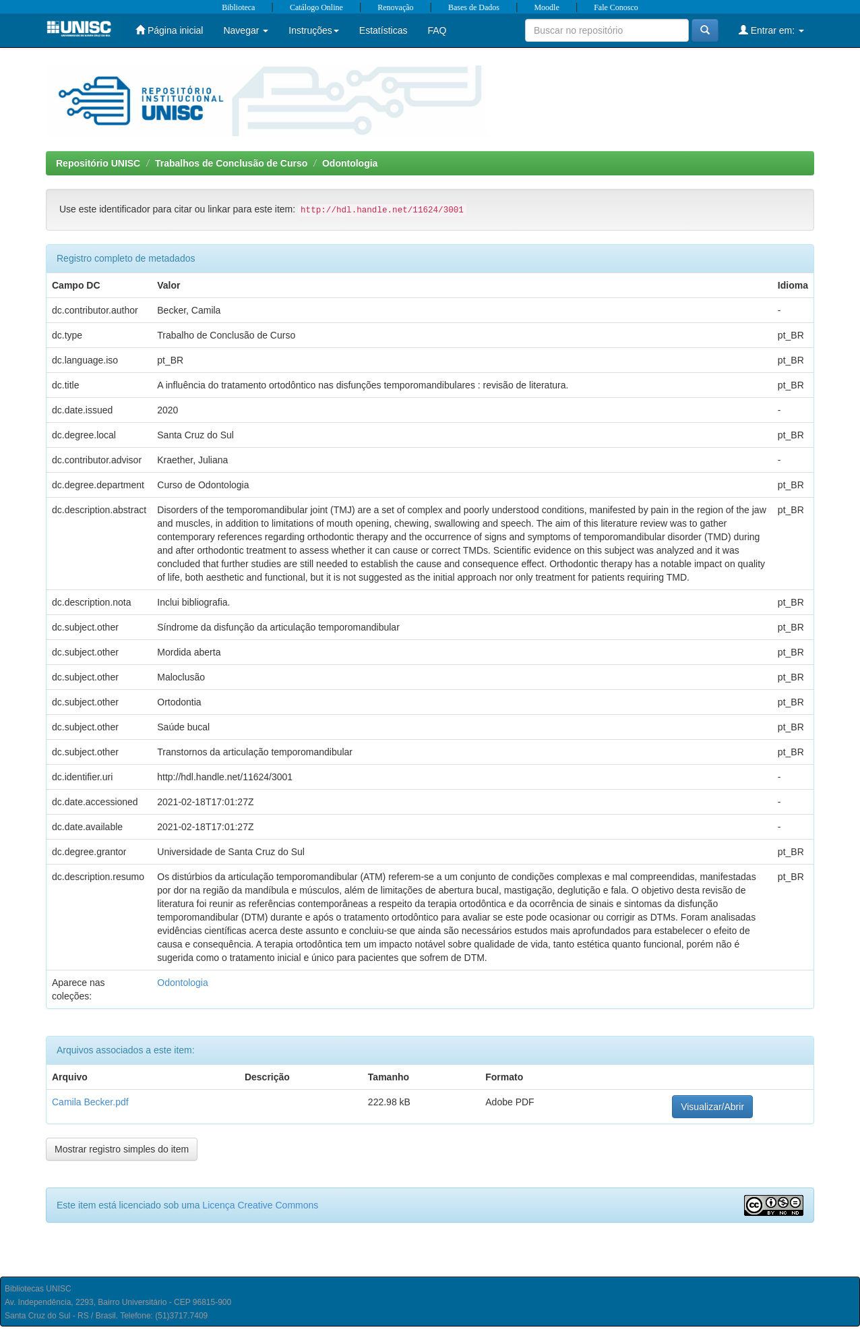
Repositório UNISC (98, 163)
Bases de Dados (473, 7)
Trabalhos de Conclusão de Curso (231, 163)
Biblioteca (238, 7)
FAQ (436, 30)
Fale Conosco (616, 7)
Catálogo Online (316, 7)
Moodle (546, 7)
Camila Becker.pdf (90, 1102)
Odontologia (349, 163)
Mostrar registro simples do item (122, 1149)
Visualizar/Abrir (712, 1106)
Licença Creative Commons (260, 1205)
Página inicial (169, 30)
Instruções (313, 30)
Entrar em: (771, 30)
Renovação (395, 7)
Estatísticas (383, 30)
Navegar (245, 30)
